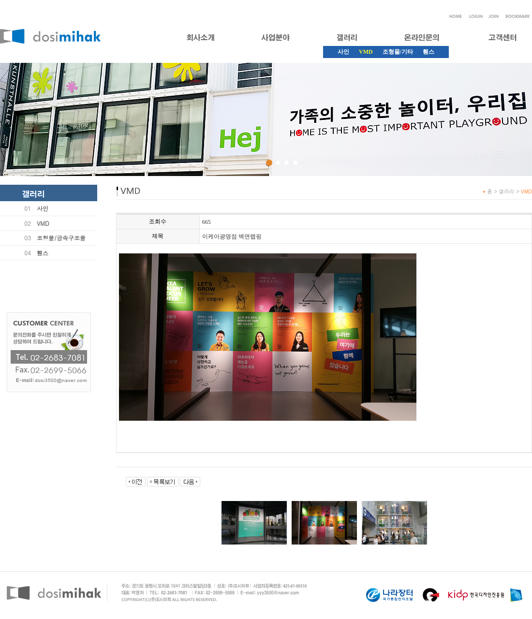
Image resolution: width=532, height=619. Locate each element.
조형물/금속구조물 (61, 238)
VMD (43, 223)
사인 (343, 51)
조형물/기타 (398, 51)
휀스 (428, 51)
